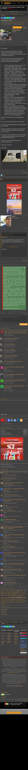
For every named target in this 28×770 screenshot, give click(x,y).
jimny (15, 179)
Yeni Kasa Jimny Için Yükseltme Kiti (14, 380)
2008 (2, 618)
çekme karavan (15, 620)
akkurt (5, 388)
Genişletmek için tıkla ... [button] (14, 246)
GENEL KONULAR (7, 525)
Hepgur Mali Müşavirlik (4, 637)
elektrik (9, 623)
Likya (4, 542)
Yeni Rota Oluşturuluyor (9, 505)
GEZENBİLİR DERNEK (23, 0)
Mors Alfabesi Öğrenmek (9, 547)
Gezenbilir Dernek (9, 692)
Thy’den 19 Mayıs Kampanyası (10, 522)
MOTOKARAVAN (7, 520)
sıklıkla (7, 181)
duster (5, 623)
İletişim (2, 699)
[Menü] (2, 3)
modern (19, 179)
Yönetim (2, 691)
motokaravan (8, 627)
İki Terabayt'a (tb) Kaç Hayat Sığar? (12, 597)
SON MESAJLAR (4, 497)
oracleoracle (6, 381)
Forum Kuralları (16, 689)
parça (7, 628)
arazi (25, 618)
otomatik (3, 628)
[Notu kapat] (25, 759)
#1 (27, 42)
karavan (19, 625)
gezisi (2, 625)
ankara (10, 618)
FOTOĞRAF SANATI (7, 514)
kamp (13, 625)
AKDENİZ (5, 540)
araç (18, 618)
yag (17, 629)
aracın (21, 618)
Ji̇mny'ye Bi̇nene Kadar (11, 355)
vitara (13, 629)
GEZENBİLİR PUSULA (6, 0)
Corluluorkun (6, 375)
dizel (24, 621)
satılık (22, 628)
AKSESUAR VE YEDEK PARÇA (9, 531)
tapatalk (3, 629)
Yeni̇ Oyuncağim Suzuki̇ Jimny (13, 361)
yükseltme (3, 631)
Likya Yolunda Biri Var (8, 538)
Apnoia (5, 370)
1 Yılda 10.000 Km (9, 344)
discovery (20, 621)
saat (17, 628)
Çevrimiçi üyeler (5, 490)
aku (7, 618)
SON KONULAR (4, 553)
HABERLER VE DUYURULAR (9, 600)
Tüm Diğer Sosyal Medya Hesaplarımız (22, 705)
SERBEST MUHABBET (8, 595)
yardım (22, 629)
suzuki (11, 181)
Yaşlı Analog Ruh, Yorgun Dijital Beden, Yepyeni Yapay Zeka (13, 511)
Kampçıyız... (6, 533)
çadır (6, 620)
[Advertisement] (14, 409)
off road (17, 627)
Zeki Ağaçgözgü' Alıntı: (7, 234)
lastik (25, 625)
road (10, 628)
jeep (9, 625)
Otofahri (25, 462)
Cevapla (25, 172)
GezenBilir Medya (18, 741)
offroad (22, 627)
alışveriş (4, 179)
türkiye (10, 629)
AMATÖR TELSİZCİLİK (8, 549)
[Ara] (26, 3)
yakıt (19, 629)
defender (14, 621)
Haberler (2, 694)
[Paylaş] (25, 42)
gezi (23, 623)
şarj (19, 628)
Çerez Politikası (16, 697)
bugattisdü (6, 334)
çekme (9, 620)
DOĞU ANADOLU (7, 508)
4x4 (5, 618)
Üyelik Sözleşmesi (16, 692)
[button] (2, 313)
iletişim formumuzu (22, 737)
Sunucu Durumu (4, 747)
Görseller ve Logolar (3, 697)
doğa (2, 623)
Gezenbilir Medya (9, 695)
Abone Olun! (23, 709)
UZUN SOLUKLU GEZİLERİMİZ (9, 503)
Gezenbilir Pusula (9, 689)
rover (13, 628)
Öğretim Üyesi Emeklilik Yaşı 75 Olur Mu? (13, 591)
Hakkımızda (3, 688)
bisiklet (2, 620)
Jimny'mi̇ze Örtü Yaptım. (11, 338)
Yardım (15, 699)
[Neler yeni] (23, 3)
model (2, 627)
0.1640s (25, 754)
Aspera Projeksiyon (4, 642)
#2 (27, 228)
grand (5, 625)
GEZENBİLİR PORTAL (15, 0)
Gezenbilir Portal (9, 697)
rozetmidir (3, 181)
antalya (14, 618)
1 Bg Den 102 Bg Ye (9, 350)
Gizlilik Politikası (16, 695)
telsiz (6, 629)
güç (12, 179)
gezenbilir (19, 623)
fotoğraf (14, 623)
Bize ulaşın (3, 752)
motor (13, 627)
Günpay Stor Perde (4, 640)
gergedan (9, 179)
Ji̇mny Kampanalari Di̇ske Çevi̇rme (14, 374)
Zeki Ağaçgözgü (13, 22)
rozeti (23, 179)
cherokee (9, 621)
